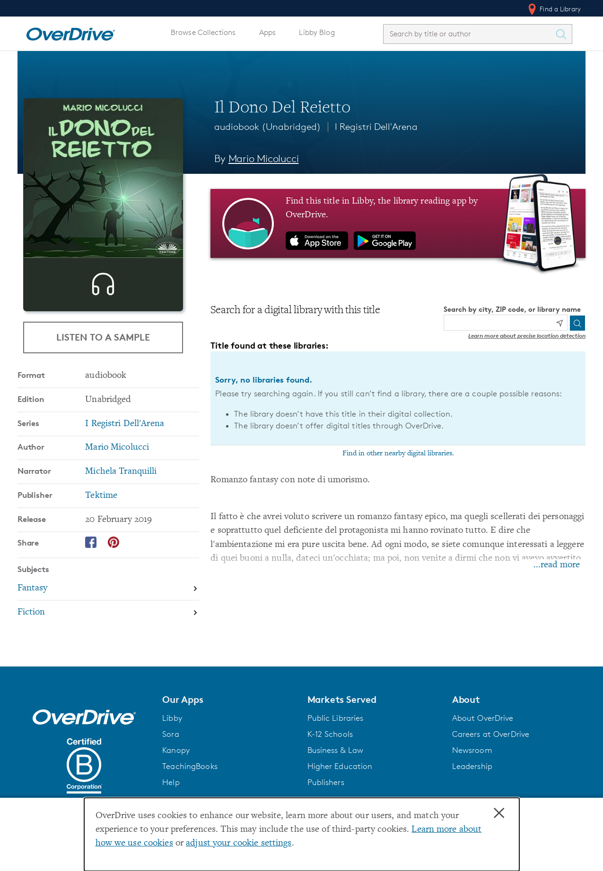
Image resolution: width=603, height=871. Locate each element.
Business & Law (335, 750)
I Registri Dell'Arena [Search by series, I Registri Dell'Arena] (124, 440)
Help (171, 782)
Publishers (325, 782)
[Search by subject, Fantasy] (108, 605)
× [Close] (499, 813)
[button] (229, 699)
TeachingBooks (190, 766)
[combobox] (469, 34)
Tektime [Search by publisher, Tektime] (101, 512)
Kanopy (176, 750)
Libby (172, 718)
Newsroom (472, 750)
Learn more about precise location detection (527, 335)
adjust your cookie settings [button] (238, 843)
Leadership (472, 766)
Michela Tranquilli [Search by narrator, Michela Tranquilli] (121, 488)
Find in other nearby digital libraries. (398, 453)
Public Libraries (335, 718)
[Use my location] (559, 323)
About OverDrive (483, 718)
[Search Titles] (563, 34)
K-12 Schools (330, 734)
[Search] (577, 323)
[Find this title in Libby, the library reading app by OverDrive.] (398, 223)
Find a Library (553, 9)
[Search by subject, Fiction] (108, 628)
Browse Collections (203, 32)
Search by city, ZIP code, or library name (512, 309)
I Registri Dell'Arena (376, 126)
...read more (556, 565)
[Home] (70, 32)
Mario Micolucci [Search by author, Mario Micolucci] (263, 158)
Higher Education (340, 766)
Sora (170, 734)
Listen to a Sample (103, 337)
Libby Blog (316, 32)
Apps (267, 32)
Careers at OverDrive (490, 734)
